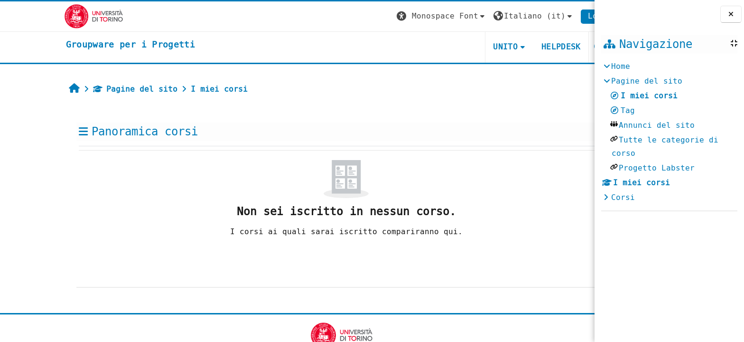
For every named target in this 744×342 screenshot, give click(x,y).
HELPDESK (517, 46)
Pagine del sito (91, 89)
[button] (397, 16)
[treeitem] (669, 132)
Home (620, 66)
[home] (86, 45)
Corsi (623, 197)
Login (555, 15)
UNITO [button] (461, 46)
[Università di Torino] (49, 15)
